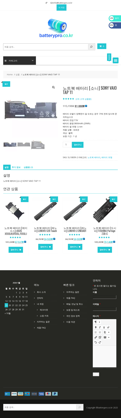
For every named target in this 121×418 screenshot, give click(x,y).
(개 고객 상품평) (83, 99)
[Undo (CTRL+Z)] (96, 342)
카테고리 (11, 60)
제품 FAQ (41, 327)
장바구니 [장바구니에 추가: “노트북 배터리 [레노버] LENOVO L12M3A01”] (74, 246)
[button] (116, 60)
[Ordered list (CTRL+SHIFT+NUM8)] (100, 332)
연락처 (40, 298)
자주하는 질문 (43, 321)
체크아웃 (44, 309)
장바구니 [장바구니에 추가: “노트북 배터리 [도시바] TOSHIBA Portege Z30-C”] (103, 249)
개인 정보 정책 (73, 315)
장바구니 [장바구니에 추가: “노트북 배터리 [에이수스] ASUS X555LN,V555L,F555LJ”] (14, 249)
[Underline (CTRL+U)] (104, 327)
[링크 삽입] (96, 337)
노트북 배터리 (94, 157)
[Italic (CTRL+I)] (100, 327)
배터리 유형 (107, 157)
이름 (95, 292)
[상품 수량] (67, 144)
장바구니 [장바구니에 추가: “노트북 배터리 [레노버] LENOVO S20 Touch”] (44, 246)
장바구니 (77, 144)
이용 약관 (70, 321)
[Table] (107, 337)
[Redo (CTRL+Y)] (100, 342)
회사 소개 (41, 292)
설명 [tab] (7, 167)
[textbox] (104, 356)
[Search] (91, 47)
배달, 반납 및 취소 (74, 304)
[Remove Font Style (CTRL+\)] (108, 327)
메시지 (97, 316)
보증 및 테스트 (73, 310)
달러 (114, 18)
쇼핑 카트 (44, 315)
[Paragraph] (107, 332)
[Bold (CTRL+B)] (96, 327)
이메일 (97, 304)
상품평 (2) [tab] (28, 167)
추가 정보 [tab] (16, 167)
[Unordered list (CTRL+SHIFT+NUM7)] (96, 332)
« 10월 (8, 313)
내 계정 (61, 7)
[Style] (98, 322)
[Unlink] (100, 337)
